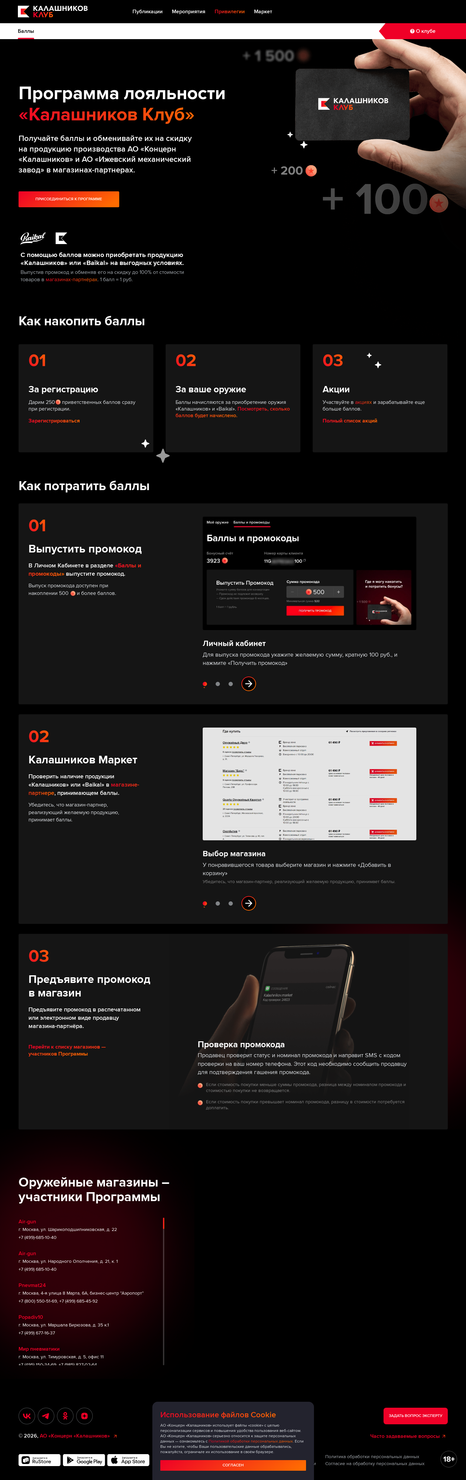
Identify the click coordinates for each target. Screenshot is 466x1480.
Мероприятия (188, 11)
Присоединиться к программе (68, 199)
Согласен (233, 1465)
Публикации (147, 11)
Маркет (263, 11)
